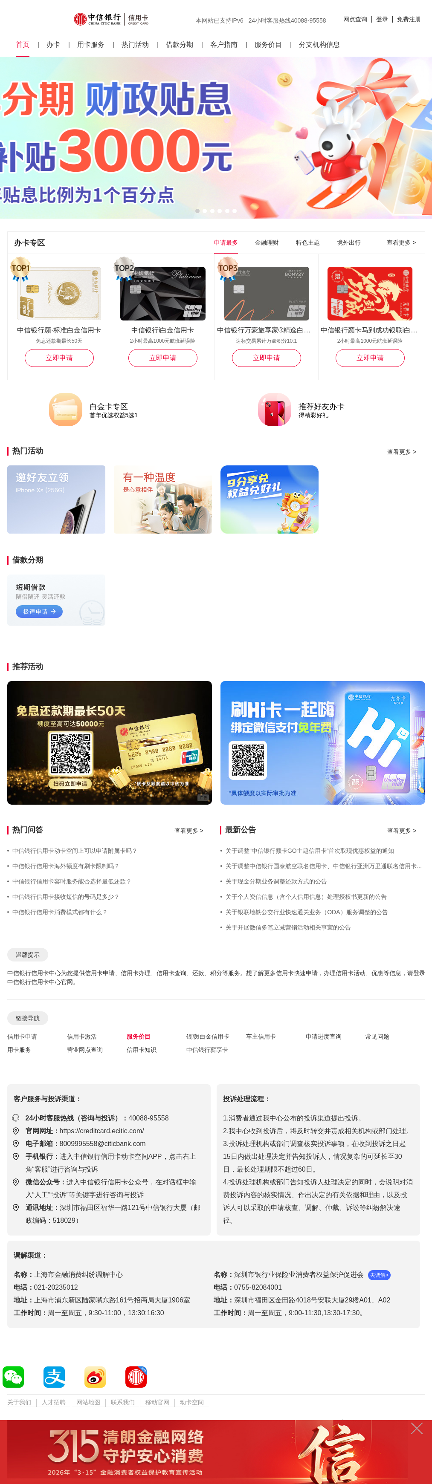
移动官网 (157, 1402)
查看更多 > (401, 242)
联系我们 (123, 1402)
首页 (22, 44)
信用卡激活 (82, 1036)
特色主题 (308, 242)
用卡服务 (90, 44)
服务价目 (268, 44)
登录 (382, 19)
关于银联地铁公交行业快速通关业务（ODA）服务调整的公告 (304, 912)
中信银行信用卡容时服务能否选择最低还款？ (69, 881)
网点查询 (355, 19)
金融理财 (267, 242)
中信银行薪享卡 (207, 1049)
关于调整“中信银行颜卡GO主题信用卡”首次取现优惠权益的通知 (307, 850)
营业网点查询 (85, 1049)
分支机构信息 (319, 44)
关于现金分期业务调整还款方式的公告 (273, 881)
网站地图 (88, 1402)
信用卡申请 (22, 1036)
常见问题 (377, 1036)
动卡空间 (192, 1402)
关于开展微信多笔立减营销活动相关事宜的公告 (285, 927)
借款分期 (179, 44)
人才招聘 (54, 1402)
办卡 (53, 44)
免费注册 (409, 19)
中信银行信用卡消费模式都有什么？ (57, 912)
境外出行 (349, 242)
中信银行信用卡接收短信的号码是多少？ (63, 896)
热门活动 (135, 44)
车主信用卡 (261, 1036)
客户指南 (224, 44)
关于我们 (19, 1402)
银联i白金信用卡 (207, 1036)
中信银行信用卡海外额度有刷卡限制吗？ (63, 866)
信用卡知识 (142, 1049)
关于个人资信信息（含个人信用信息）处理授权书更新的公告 (303, 896)
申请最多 (226, 242)
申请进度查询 (324, 1036)
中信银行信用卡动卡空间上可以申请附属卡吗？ (72, 850)
